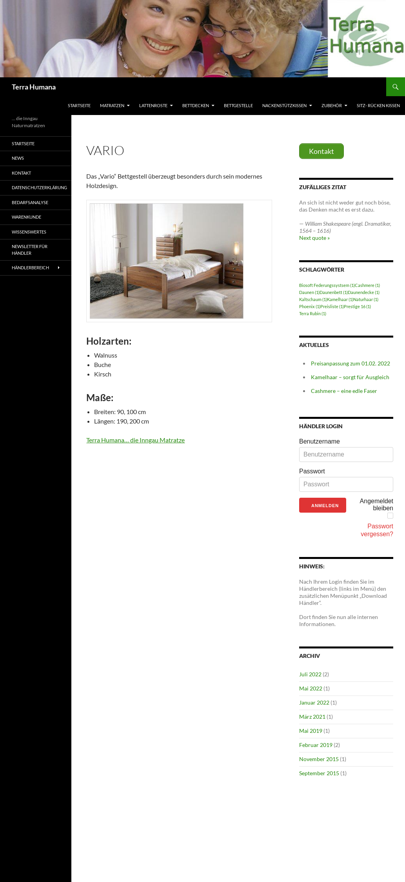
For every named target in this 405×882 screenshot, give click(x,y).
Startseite (79, 105)
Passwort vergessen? (377, 530)
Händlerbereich (30, 267)
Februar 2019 (315, 744)
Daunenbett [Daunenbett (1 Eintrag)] (334, 292)
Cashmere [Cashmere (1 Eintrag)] (367, 285)
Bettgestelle (238, 105)
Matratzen (112, 105)
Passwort (312, 471)
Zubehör (331, 105)
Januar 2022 (314, 702)
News (18, 158)
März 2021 (312, 716)
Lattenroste (153, 105)
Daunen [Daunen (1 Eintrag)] (309, 292)
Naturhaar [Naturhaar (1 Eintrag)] (365, 299)
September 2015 (319, 773)
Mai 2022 (310, 688)
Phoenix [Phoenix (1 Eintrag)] (309, 306)
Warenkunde (26, 216)
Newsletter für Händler (29, 250)
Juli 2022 (310, 674)
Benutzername (319, 441)
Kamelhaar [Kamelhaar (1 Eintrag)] (340, 299)
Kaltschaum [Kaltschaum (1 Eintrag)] (313, 299)
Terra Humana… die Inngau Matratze (135, 440)
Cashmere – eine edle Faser (344, 390)
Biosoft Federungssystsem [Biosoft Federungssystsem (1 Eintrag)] (327, 285)
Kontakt (21, 172)
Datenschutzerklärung (39, 187)
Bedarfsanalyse (30, 202)
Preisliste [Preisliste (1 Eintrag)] (332, 306)
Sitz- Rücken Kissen (378, 105)
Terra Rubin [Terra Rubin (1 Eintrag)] (312, 313)
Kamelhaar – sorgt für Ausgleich (350, 377)
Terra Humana (34, 86)
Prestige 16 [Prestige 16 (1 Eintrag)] (357, 306)
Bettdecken (195, 105)
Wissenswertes (29, 231)
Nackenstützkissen (284, 105)
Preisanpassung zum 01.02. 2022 (350, 363)
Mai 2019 (310, 730)
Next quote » (314, 237)
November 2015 (319, 759)
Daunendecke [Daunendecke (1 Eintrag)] (364, 292)
